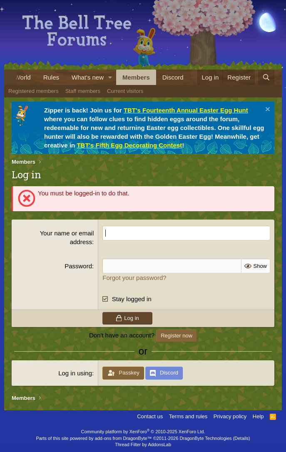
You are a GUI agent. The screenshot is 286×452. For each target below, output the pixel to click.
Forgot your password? (134, 277)
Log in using (75, 373)
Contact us (150, 416)
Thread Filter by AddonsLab (143, 444)
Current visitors (125, 91)
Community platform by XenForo (143, 431)
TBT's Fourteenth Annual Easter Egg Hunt (186, 110)
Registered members (33, 91)
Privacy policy (230, 416)
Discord (173, 77)
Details (241, 438)
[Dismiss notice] (266, 110)
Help (258, 416)
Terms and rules (188, 416)
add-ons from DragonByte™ (123, 438)
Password (78, 266)
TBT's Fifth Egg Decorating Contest (129, 145)
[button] (110, 77)
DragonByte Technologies (205, 438)
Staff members (82, 91)
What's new (88, 77)
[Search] (266, 77)
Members (136, 77)
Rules (51, 77)
